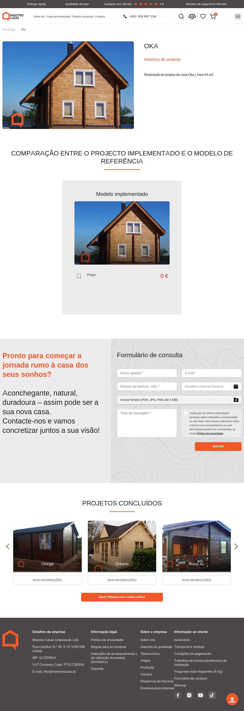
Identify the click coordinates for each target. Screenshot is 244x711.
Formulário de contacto (190, 678)
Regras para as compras (108, 647)
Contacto (100, 16)
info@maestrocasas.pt (59, 671)
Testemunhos (150, 654)
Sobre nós (39, 16)
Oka (23, 29)
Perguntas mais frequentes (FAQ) (198, 671)
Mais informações (47, 580)
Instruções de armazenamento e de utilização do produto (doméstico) (114, 658)
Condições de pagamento (192, 654)
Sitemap (180, 685)
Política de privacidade (210, 433)
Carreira (146, 674)
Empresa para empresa (157, 688)
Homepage (8, 29)
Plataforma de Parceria (156, 681)
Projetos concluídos (82, 16)
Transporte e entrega (189, 647)
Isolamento (182, 640)
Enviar (218, 446)
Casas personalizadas (58, 16)
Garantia (97, 669)
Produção (147, 667)
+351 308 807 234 (142, 16)
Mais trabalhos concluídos (122, 597)
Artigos (145, 661)
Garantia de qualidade (156, 647)
